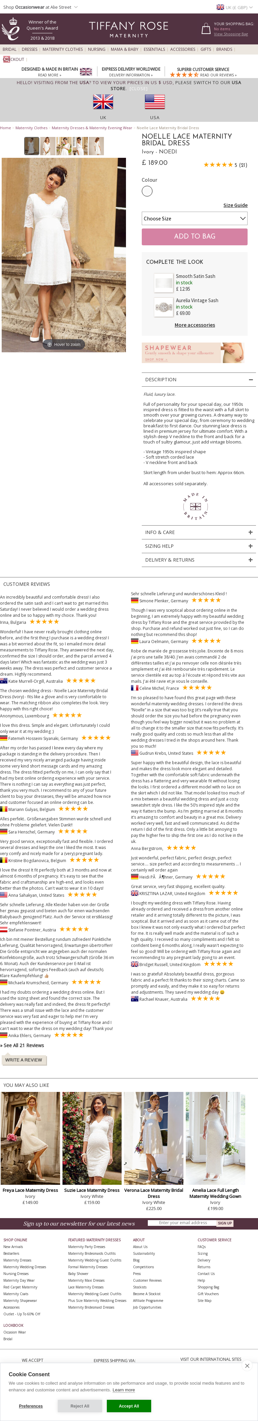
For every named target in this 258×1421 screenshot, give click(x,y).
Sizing (203, 1253)
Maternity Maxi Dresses (86, 1280)
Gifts (206, 49)
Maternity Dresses (17, 1260)
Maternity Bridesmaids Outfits (92, 1253)
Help (201, 1280)
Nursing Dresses (16, 1273)
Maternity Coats (15, 1293)
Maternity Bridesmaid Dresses (91, 1307)
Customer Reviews (147, 1280)
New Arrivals (13, 1246)
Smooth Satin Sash (195, 276)
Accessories (182, 49)
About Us (140, 1246)
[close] (247, 1365)
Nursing (96, 49)
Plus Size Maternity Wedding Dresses (97, 1300)
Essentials (154, 49)
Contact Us (206, 1273)
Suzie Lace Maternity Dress (92, 1190)
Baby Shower (78, 1273)
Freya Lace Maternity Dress (30, 1190)
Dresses (29, 49)
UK (103, 117)
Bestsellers (11, 1253)
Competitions (143, 1267)
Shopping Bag (208, 1287)
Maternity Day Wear (19, 1280)
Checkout (13, 60)
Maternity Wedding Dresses (24, 1267)
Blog (136, 1260)
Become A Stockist (147, 1293)
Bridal (9, 49)
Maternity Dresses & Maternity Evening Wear (92, 127)
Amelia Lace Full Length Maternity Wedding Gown (215, 1193)
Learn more (124, 1389)
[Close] (139, 88)
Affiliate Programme (148, 1300)
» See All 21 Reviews (22, 1045)
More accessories (195, 324)
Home (5, 127)
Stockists (139, 1287)
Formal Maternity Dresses (88, 1267)
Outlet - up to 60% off (21, 1314)
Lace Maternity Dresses (85, 1287)
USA (155, 117)
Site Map (204, 1300)
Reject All (80, 1406)
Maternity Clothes (63, 49)
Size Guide (235, 205)
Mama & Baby (124, 49)
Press (137, 1273)
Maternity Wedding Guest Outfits (94, 1260)
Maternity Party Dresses (86, 1246)
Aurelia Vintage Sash (197, 300)
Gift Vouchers (208, 1293)
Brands (224, 49)
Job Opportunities (147, 1307)
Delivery (204, 1260)
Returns (204, 1267)
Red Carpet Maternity (20, 1287)
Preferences (31, 1406)
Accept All (129, 1406)
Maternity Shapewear (20, 1300)
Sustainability (144, 1253)
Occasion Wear (14, 1332)
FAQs (202, 1246)
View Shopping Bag (231, 33)
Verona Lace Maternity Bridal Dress (153, 1193)
